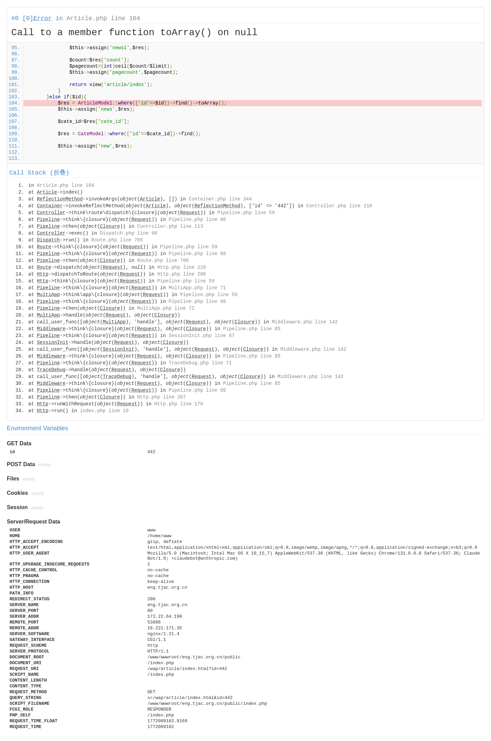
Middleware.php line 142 (305, 322)
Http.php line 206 (181, 274)
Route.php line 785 (117, 240)
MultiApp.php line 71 (197, 288)
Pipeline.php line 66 (197, 219)
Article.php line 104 (103, 18)
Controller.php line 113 (170, 226)
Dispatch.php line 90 (128, 233)
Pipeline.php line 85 (251, 329)
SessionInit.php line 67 (202, 335)
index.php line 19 (104, 411)
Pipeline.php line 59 (246, 212)
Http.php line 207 (161, 397)
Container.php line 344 (220, 199)
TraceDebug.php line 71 (200, 363)
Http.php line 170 (178, 404)
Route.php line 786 (163, 260)
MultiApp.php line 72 (165, 308)
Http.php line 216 (181, 267)
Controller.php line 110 (339, 206)
